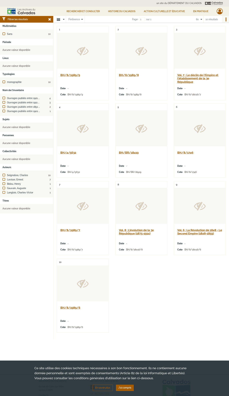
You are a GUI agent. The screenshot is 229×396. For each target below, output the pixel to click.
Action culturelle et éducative (164, 11)
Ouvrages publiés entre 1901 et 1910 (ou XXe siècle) (35, 111)
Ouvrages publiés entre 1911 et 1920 (26, 102)
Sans (9, 34)
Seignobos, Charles (17, 175)
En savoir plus (102, 387)
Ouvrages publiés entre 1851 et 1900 (27, 106)
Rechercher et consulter (83, 11)
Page (135, 19)
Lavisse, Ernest (15, 179)
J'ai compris (124, 387)
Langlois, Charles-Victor (20, 192)
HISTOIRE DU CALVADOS (121, 11)
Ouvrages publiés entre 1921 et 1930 (26, 98)
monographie (14, 82)
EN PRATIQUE (200, 11)
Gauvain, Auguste (16, 188)
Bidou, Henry (14, 184)
